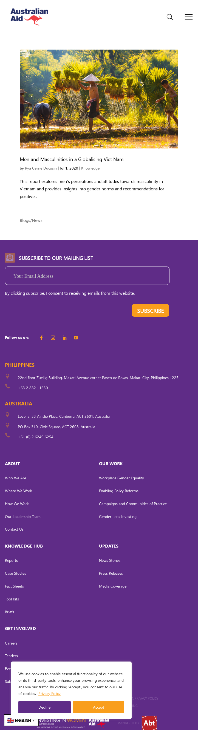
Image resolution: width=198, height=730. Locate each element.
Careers (11, 637)
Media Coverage (112, 580)
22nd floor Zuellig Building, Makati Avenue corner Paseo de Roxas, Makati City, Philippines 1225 (98, 372)
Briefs (9, 606)
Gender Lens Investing (118, 510)
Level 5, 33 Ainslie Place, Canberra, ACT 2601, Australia (64, 410)
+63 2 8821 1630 (33, 382)
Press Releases (111, 567)
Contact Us (14, 523)
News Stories (109, 554)
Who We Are (15, 472)
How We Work (17, 498)
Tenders (11, 650)
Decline (44, 707)
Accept (98, 707)
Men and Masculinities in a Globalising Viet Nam (72, 153)
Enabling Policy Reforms (118, 485)
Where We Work (18, 485)
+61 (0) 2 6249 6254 (35, 431)
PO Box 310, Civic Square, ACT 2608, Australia (56, 420)
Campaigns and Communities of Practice (133, 498)
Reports (11, 554)
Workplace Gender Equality (121, 472)
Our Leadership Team (23, 510)
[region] (71, 690)
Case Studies (15, 567)
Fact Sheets (14, 580)
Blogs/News (31, 214)
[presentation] (46, 306)
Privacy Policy (49, 693)
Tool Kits (12, 593)
